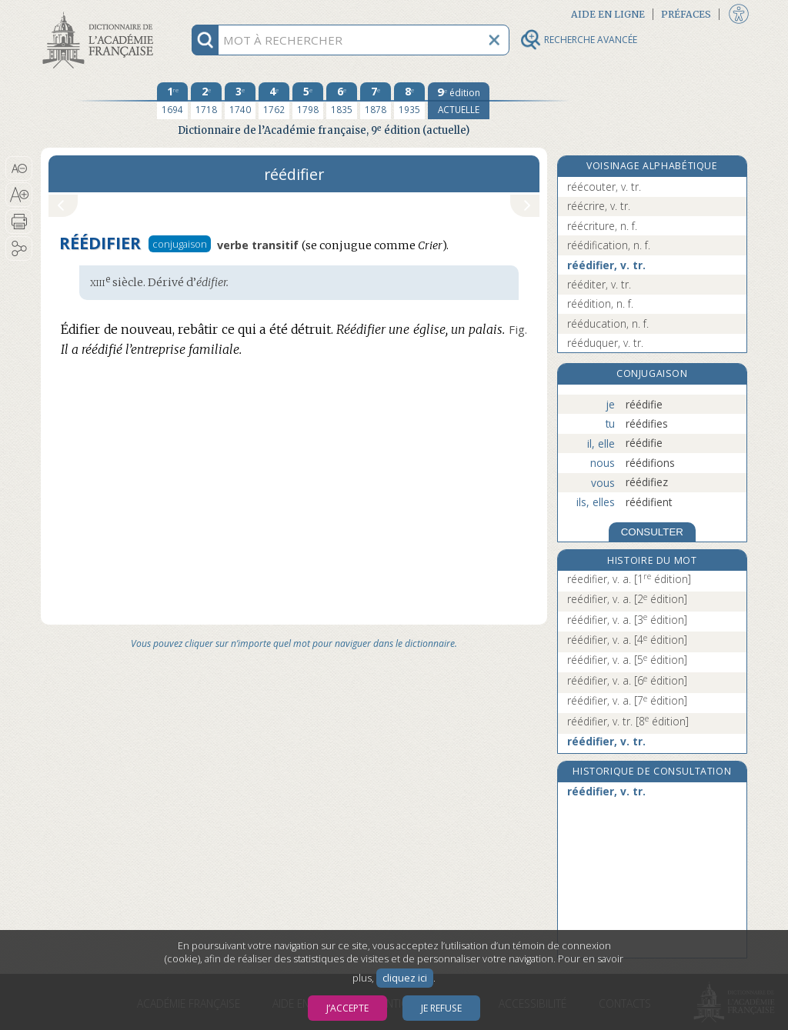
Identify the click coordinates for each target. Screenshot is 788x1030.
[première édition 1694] (172, 100)
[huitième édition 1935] (409, 100)
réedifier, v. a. (629, 579)
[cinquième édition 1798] (307, 100)
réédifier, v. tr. (606, 265)
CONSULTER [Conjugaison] (652, 532)
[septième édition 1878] (375, 100)
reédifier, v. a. (627, 599)
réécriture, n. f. (602, 225)
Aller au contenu (101, 13)
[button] (18, 168)
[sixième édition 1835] (341, 100)
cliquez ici (404, 978)
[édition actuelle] (458, 100)
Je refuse (441, 1008)
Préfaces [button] (686, 14)
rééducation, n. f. (608, 323)
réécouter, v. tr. (604, 186)
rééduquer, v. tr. (605, 342)
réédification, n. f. (608, 245)
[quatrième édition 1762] (274, 100)
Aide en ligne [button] (608, 14)
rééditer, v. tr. (599, 284)
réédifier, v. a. (627, 619)
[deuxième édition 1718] (206, 100)
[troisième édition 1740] (240, 100)
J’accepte (347, 1008)
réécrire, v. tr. (598, 205)
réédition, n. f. (600, 303)
